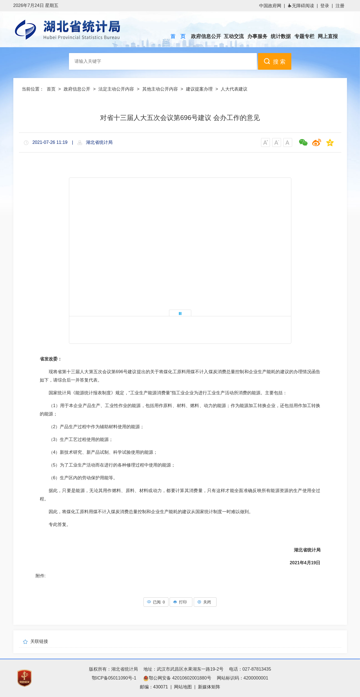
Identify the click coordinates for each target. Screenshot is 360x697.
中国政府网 (270, 5)
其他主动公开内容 (160, 89)
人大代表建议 (234, 89)
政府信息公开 (77, 89)
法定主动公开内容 (116, 89)
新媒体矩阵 (209, 687)
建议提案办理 (199, 89)
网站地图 (183, 687)
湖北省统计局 (75, 29)
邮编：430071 (154, 687)
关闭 (205, 602)
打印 (181, 602)
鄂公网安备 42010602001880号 (177, 678)
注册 (340, 5)
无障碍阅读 (300, 5)
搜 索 (275, 61)
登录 (324, 5)
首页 (51, 89)
